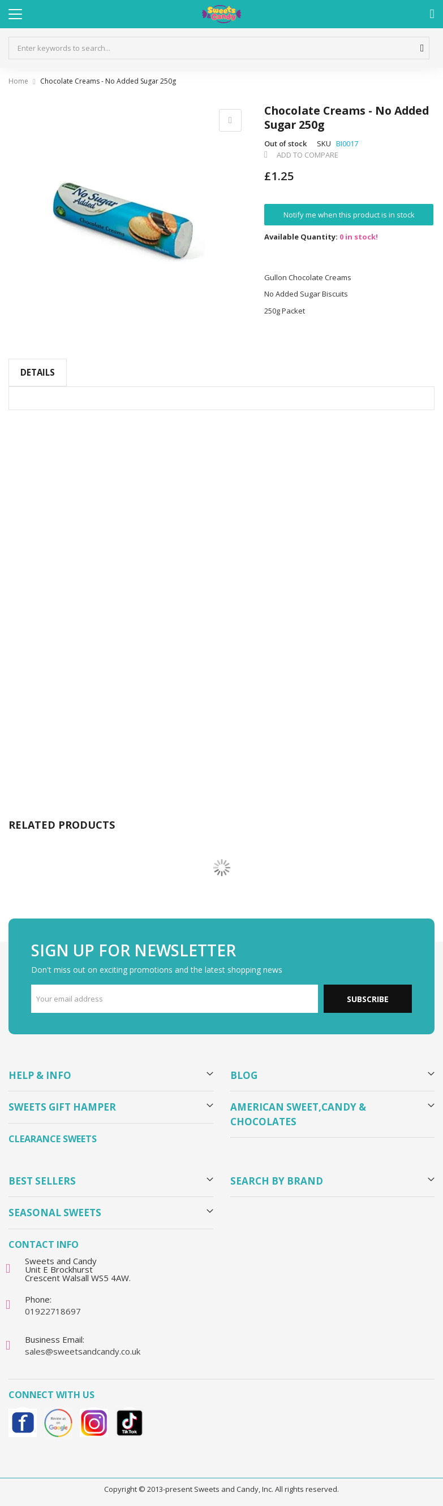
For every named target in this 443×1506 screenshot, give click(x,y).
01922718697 (53, 1311)
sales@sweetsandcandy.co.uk (82, 1351)
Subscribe (368, 999)
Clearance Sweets (52, 1139)
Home (18, 81)
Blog (243, 1075)
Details (37, 372)
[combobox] (218, 48)
